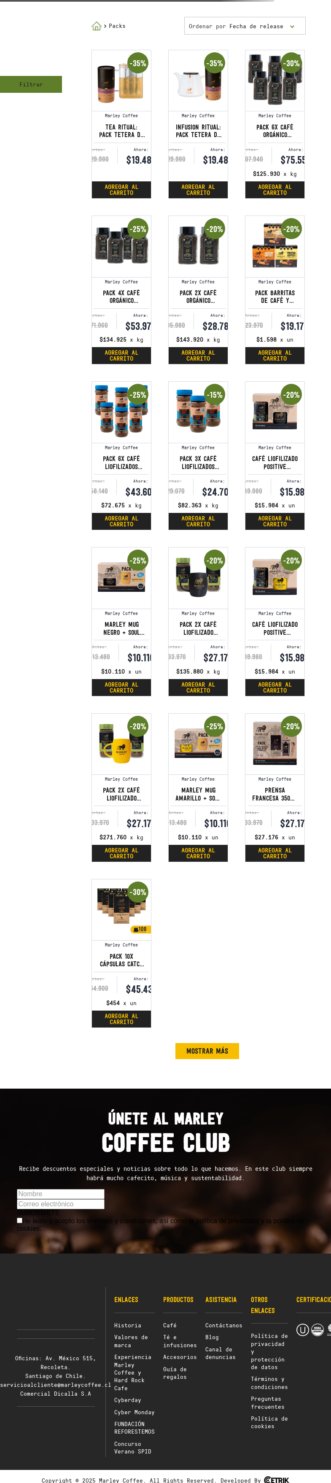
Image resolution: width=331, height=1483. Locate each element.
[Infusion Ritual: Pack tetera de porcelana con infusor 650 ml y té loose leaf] (198, 124)
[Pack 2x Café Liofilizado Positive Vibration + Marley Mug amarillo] (121, 788)
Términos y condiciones (269, 1382)
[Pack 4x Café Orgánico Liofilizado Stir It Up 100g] (121, 290)
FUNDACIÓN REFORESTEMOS (134, 1427)
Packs (117, 26)
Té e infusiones (180, 1340)
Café (170, 1325)
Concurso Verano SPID (132, 1447)
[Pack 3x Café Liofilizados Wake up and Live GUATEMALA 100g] (198, 456)
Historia (127, 1325)
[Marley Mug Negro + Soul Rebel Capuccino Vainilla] (121, 621)
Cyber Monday (134, 1412)
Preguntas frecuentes (268, 1402)
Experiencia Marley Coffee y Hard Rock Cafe (132, 1372)
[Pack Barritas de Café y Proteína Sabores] (274, 290)
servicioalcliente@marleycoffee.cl (55, 1385)
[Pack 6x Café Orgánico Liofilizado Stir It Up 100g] (274, 124)
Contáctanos (223, 1325)
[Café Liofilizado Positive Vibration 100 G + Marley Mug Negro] (274, 456)
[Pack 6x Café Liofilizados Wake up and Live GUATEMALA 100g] (121, 456)
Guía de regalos (175, 1373)
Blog (212, 1337)
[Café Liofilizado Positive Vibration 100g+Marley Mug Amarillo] (274, 621)
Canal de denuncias (220, 1353)
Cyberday (127, 1400)
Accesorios (180, 1357)
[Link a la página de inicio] (96, 26)
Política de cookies (269, 1422)
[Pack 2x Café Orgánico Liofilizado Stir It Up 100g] (198, 290)
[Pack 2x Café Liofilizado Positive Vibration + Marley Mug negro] (198, 621)
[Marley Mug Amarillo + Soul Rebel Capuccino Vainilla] (198, 788)
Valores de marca (131, 1340)
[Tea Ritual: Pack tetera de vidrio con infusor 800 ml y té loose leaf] (121, 124)
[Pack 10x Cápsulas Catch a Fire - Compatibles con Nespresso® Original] (121, 953)
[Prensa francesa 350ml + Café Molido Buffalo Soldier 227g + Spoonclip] (274, 788)
